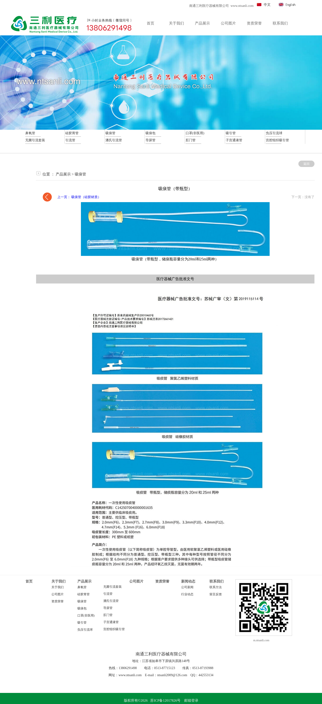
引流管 (108, 594)
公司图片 (57, 594)
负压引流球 (85, 629)
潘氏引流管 (111, 601)
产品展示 (63, 174)
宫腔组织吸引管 (114, 629)
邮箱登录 (191, 700)
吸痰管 (80, 174)
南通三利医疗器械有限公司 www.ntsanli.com (221, 6)
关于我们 (58, 581)
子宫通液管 (111, 622)
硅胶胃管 (83, 594)
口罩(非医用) (86, 615)
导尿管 (108, 608)
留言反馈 (215, 594)
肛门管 (108, 615)
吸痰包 (82, 608)
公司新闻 (187, 587)
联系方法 (215, 587)
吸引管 (82, 622)
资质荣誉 (57, 601)
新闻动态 (188, 581)
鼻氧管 (82, 587)
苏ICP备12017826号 (165, 700)
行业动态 (187, 594)
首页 (29, 581)
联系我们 (216, 581)
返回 (306, 164)
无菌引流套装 (112, 586)
